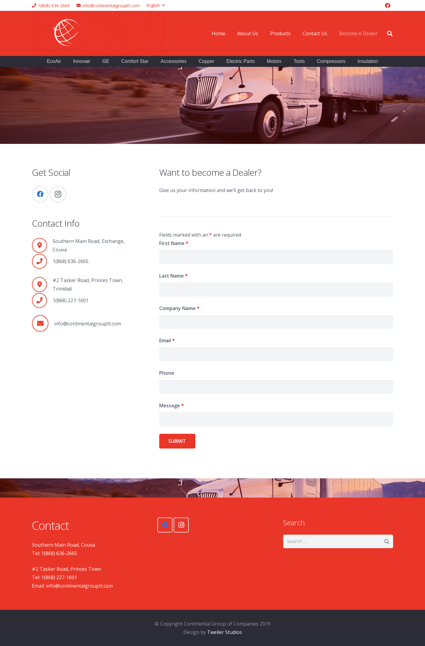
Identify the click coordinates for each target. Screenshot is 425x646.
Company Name (179, 308)
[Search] (390, 33)
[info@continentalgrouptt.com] (43, 323)
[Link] (99, 33)
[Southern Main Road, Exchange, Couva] (42, 245)
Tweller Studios (224, 632)
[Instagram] (58, 194)
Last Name (173, 275)
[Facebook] (387, 5)
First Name (173, 243)
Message (171, 405)
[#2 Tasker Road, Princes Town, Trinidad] (42, 284)
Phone (166, 373)
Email (167, 340)
